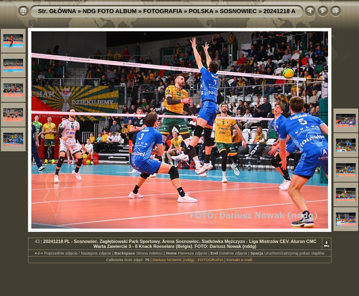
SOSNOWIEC (238, 11)
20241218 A (279, 11)
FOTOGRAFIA (162, 11)
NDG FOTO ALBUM (109, 11)
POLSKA (201, 11)
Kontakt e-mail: (239, 259)
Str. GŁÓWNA (57, 11)
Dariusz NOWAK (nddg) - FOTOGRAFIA (188, 259)
